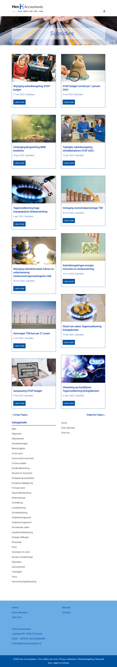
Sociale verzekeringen (22, 557)
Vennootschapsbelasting (24, 581)
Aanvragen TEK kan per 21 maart (31, 333)
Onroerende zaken (20, 527)
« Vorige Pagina (20, 414)
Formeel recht (18, 488)
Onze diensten (68, 427)
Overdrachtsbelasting (22, 532)
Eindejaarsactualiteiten (23, 478)
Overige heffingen (20, 537)
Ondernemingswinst (21, 522)
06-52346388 (37, 638)
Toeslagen (17, 571)
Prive (14, 547)
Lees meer (19, 102)
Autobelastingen (20, 443)
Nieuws (66, 607)
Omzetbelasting (19, 512)
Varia (14, 576)
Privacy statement (68, 659)
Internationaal (18, 497)
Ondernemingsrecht (21, 517)
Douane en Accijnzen (22, 473)
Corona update (19, 463)
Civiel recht (17, 453)
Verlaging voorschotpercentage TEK (83, 207)
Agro (14, 428)
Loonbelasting (19, 507)
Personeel (16, 542)
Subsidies (30, 94)
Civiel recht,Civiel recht (23, 458)
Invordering (17, 502)
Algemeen (17, 433)
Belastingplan (18, 448)
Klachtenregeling (86, 659)
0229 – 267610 (20, 638)
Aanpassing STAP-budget (27, 390)
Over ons (65, 432)
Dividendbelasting (20, 468)
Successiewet (18, 567)
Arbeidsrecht (18, 438)
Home (64, 423)
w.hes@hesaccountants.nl (26, 643)
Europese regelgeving (22, 483)
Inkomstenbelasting (21, 493)
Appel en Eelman (61, 663)
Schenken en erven (21, 552)
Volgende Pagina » (96, 414)
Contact (66, 612)
